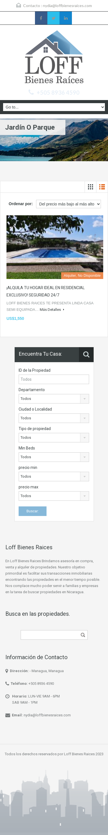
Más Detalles (52, 309)
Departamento (32, 389)
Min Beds (27, 448)
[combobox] (54, 399)
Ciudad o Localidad (35, 409)
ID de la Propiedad (34, 370)
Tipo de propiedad (35, 428)
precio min (28, 467)
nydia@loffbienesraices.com (67, 5)
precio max (28, 487)
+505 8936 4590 (58, 92)
